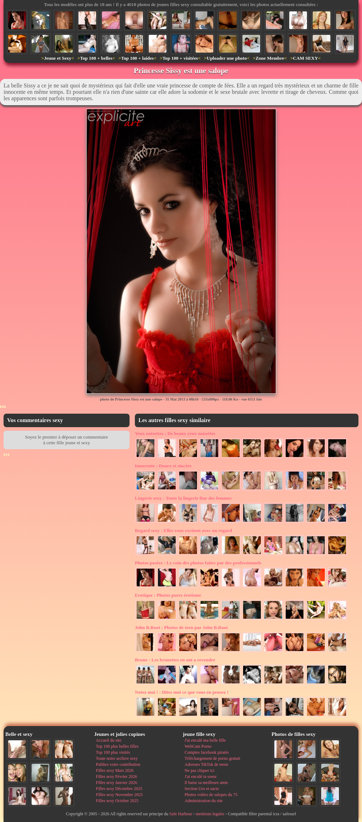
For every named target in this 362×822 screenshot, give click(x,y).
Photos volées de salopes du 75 (211, 794)
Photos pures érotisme (168, 595)
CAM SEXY (305, 58)
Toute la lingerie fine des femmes (183, 498)
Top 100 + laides (137, 58)
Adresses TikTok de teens (206, 764)
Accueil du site (108, 740)
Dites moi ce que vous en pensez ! (182, 692)
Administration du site (204, 800)
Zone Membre (270, 58)
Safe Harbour (180, 813)
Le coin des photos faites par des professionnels (198, 562)
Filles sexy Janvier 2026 (116, 782)
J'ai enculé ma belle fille (205, 740)
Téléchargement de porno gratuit (212, 758)
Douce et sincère (163, 465)
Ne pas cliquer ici (199, 770)
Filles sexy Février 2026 (116, 776)
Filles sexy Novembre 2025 (119, 794)
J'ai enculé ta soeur (200, 776)
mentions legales (210, 813)
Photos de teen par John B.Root (181, 627)
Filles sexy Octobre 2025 (117, 800)
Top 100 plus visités (113, 752)
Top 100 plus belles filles (117, 746)
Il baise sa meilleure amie (206, 782)
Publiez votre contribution (118, 764)
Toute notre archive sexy (117, 758)
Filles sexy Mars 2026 (114, 770)
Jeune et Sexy (57, 58)
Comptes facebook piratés (207, 752)
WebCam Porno (198, 746)
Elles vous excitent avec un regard (183, 530)
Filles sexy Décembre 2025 (119, 788)
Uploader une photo (227, 58)
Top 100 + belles (96, 58)
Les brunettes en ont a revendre (175, 659)
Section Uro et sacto (202, 788)
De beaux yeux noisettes (175, 433)
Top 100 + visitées (180, 58)
